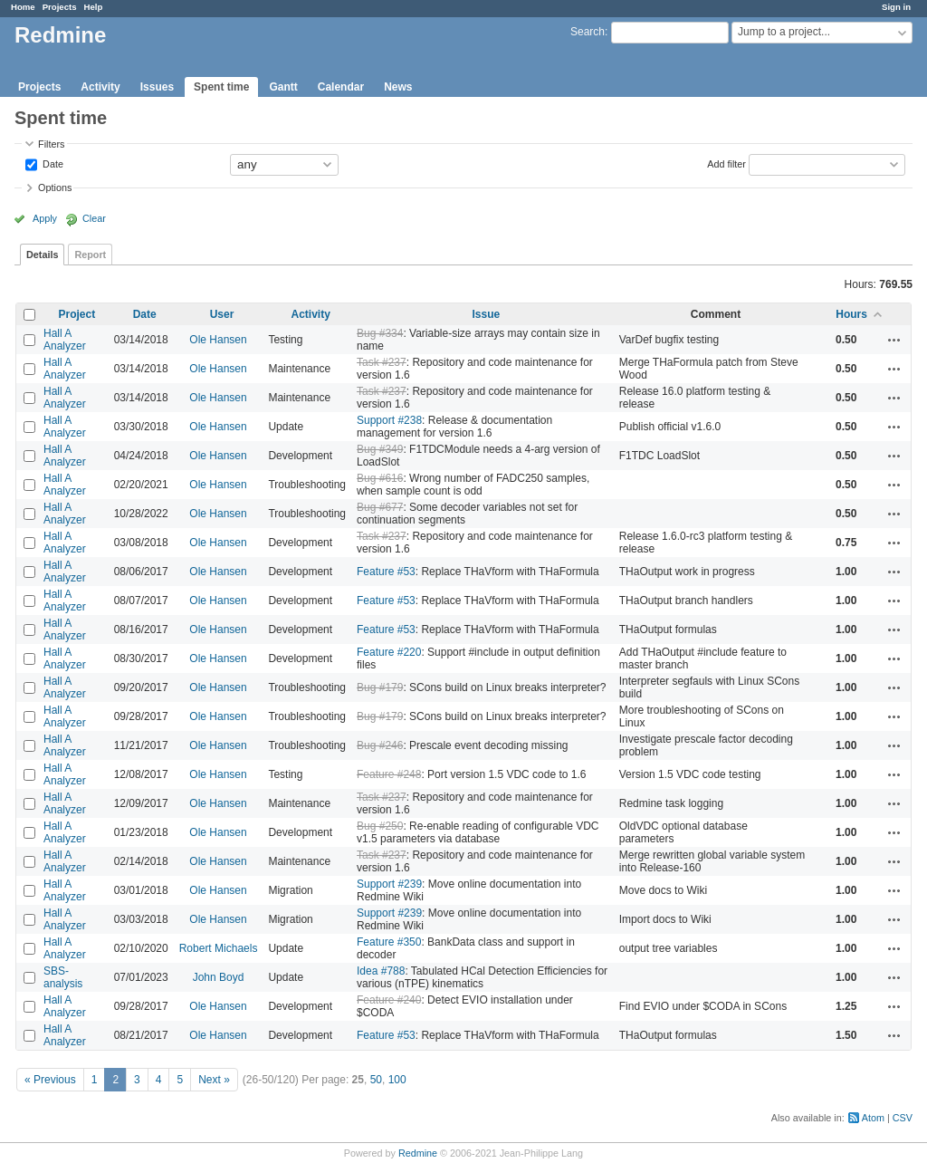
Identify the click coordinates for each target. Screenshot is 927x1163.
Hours (851, 314)
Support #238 (389, 420)
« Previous (50, 1079)
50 (376, 1079)
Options (55, 187)
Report (90, 254)
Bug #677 (380, 507)
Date (51, 163)
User (222, 314)
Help (93, 7)
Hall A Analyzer (64, 339)
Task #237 (381, 362)
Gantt (283, 87)
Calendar (341, 87)
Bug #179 (380, 687)
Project (76, 314)
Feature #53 (386, 571)
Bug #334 (380, 333)
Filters (51, 144)
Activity (100, 87)
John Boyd (218, 977)
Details (42, 254)
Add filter (726, 163)
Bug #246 (380, 745)
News (398, 87)
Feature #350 (389, 942)
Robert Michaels (218, 948)
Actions (894, 339)
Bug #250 (380, 826)
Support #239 (389, 884)
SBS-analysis (62, 977)
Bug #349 (380, 449)
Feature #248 (389, 774)
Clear (94, 218)
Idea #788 (381, 971)
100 (397, 1079)
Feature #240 (389, 1000)
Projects (60, 7)
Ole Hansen (217, 339)
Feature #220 (389, 652)
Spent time (221, 87)
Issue (487, 314)
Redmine (417, 1153)
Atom (873, 1117)
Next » (214, 1079)
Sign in (896, 7)
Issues (157, 87)
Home (23, 7)
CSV (903, 1117)
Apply (45, 218)
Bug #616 (380, 478)
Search (587, 31)
